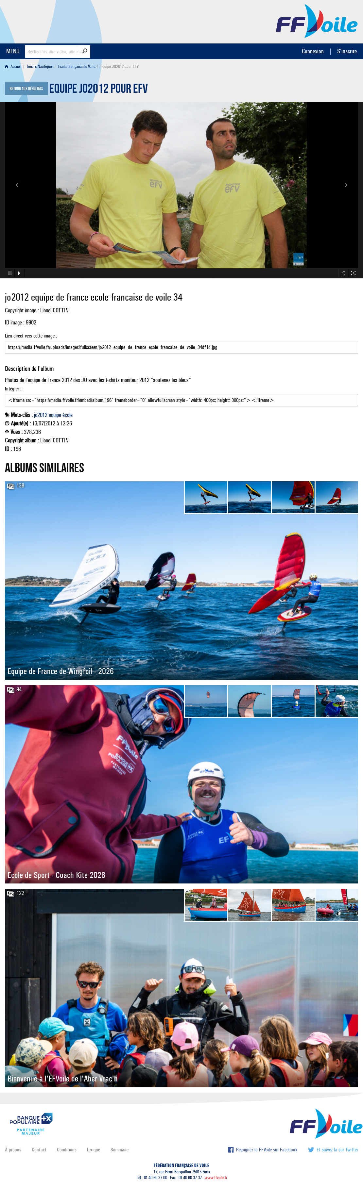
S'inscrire (347, 51)
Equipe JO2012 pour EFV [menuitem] (119, 66)
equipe (55, 415)
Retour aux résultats (26, 89)
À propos (13, 1149)
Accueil (13, 66)
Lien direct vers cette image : (181, 343)
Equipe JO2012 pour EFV (98, 90)
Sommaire (120, 1149)
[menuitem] (14, 66)
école (67, 415)
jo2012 (40, 415)
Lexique (93, 1149)
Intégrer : (181, 396)
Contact (39, 1149)
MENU (13, 51)
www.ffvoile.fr (216, 1177)
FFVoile (317, 20)
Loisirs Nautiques (40, 66)
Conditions (67, 1149)
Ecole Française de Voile (76, 66)
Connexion (313, 51)
